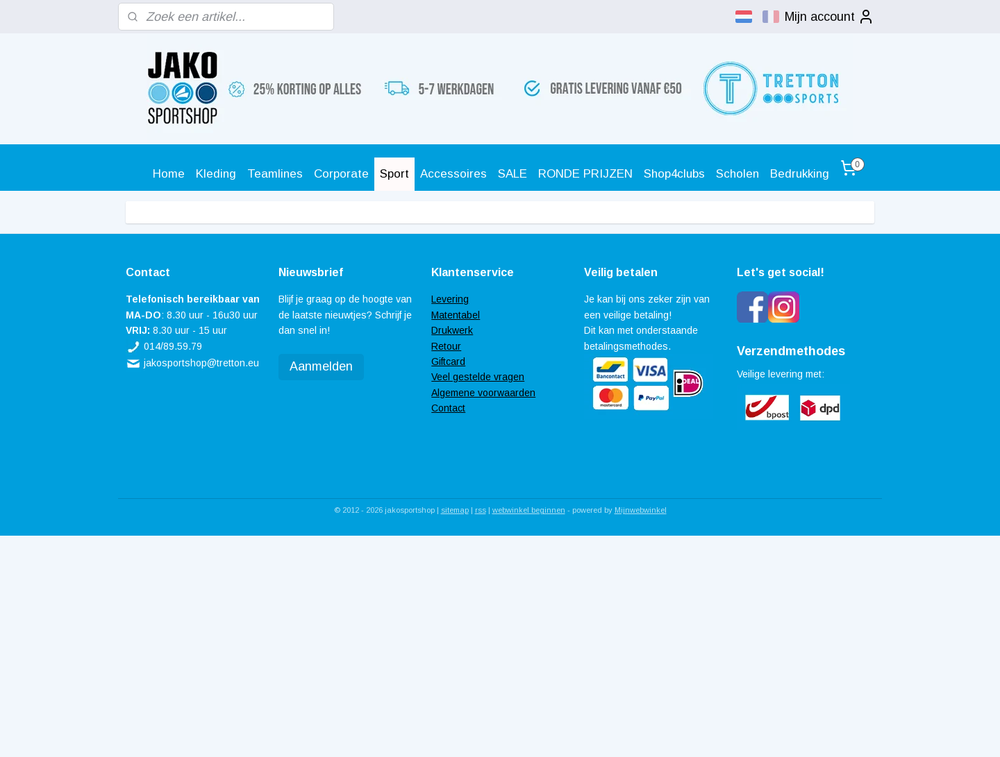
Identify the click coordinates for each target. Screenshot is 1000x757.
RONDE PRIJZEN (585, 173)
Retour (446, 346)
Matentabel (455, 315)
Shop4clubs (674, 173)
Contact (448, 408)
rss (480, 510)
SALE (512, 173)
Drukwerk (452, 330)
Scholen (737, 173)
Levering (450, 299)
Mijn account (829, 16)
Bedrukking (799, 173)
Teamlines (275, 173)
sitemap (455, 510)
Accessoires (453, 173)
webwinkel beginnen (528, 510)
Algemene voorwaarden (483, 392)
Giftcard (448, 361)
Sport (394, 173)
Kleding (216, 173)
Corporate (341, 173)
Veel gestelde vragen (477, 376)
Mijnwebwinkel (641, 510)
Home (169, 173)
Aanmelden (321, 366)
